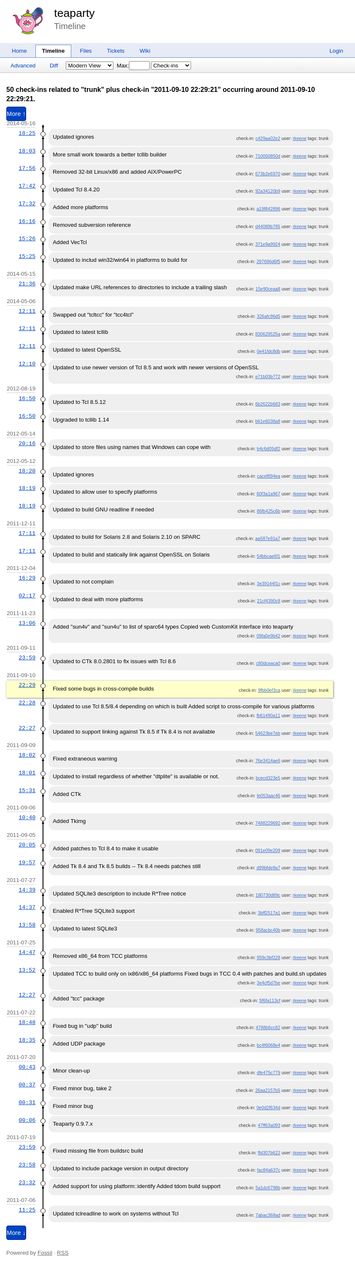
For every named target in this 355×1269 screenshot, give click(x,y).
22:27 (27, 728)
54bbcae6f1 (268, 556)
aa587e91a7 (267, 538)
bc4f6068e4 (268, 1045)
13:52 (27, 970)
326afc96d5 (268, 316)
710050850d (267, 156)
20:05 (27, 845)
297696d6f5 (268, 261)
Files (85, 51)
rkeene (300, 138)
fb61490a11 (268, 715)
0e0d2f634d (268, 1107)
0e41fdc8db (268, 351)
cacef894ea (268, 476)
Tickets (116, 51)
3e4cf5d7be (268, 982)
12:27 (27, 995)
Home (19, 51)
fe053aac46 (268, 795)
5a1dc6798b (267, 1187)
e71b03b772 (267, 376)
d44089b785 (267, 226)
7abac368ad (267, 1215)
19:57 (27, 862)
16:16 (27, 221)
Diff (54, 65)
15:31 (27, 790)
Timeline (53, 51)
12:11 (27, 311)
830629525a (267, 333)
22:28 (27, 703)
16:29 (27, 578)
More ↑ (16, 113)
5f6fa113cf (269, 1000)
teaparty (74, 13)
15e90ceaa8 (267, 288)
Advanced (23, 65)
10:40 (27, 817)
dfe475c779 (268, 1072)
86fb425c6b (268, 511)
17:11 (27, 533)
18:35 (27, 1040)
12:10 (27, 364)
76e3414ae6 (267, 760)
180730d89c (267, 895)
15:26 (27, 238)
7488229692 (267, 822)
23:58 (27, 1165)
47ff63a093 (269, 1125)
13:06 (27, 623)
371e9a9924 (267, 244)
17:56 (27, 168)
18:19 (27, 488)
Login (336, 51)
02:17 (27, 596)
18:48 (27, 1022)
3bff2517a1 (269, 912)
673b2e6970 (267, 173)
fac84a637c (268, 1169)
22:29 (27, 685)
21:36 (27, 284)
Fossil (45, 1253)
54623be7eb (267, 733)
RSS (62, 1253)
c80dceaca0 (268, 663)
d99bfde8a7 (268, 867)
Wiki (145, 51)
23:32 (27, 1182)
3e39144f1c (268, 583)
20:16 (27, 443)
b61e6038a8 (267, 421)
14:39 (27, 890)
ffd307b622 (269, 1152)
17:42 (27, 186)
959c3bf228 (268, 957)
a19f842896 (268, 208)
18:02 (27, 755)
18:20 (27, 471)
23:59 (27, 657)
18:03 (27, 151)
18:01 (27, 773)
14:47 (27, 952)
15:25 (27, 256)
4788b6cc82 (268, 1027)
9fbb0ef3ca (269, 690)
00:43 (27, 1067)
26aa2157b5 (267, 1090)
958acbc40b (268, 930)
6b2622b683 (267, 403)
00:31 (27, 1102)
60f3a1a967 (268, 493)
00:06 (27, 1120)
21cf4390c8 (268, 600)
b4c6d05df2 (268, 448)
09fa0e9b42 (268, 635)
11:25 (27, 1210)
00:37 (27, 1085)
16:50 (27, 398)
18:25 (27, 133)
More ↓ (16, 1232)
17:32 (27, 203)
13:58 (27, 925)
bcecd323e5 (268, 777)
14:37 (27, 907)
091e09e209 (267, 850)
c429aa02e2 (267, 138)
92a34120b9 (267, 191)
